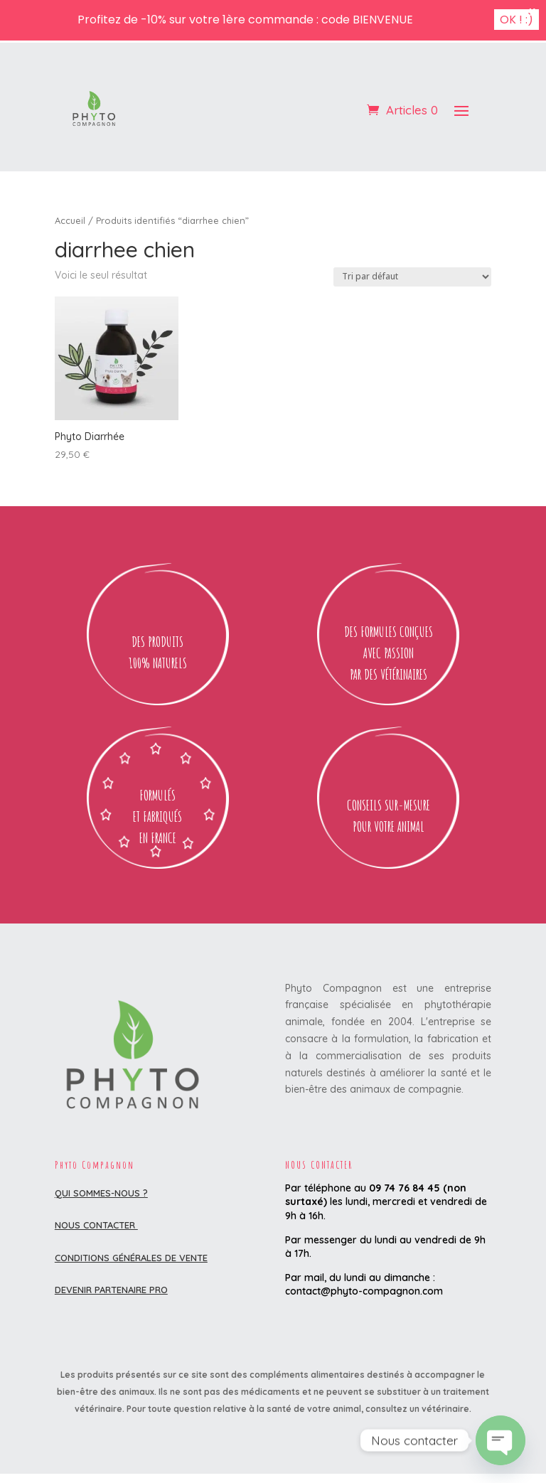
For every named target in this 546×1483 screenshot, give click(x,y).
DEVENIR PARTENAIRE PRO (111, 1289)
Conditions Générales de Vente (131, 1257)
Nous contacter (96, 1225)
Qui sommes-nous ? (101, 1193)
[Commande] (412, 277)
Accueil (70, 220)
